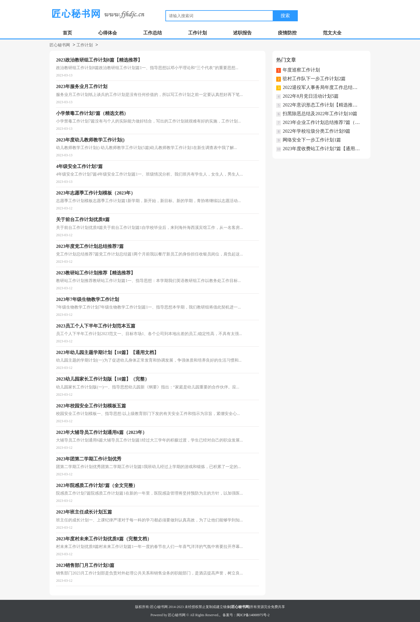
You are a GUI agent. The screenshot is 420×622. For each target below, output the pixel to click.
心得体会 (107, 32)
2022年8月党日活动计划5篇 (311, 96)
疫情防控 (287, 32)
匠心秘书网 (60, 45)
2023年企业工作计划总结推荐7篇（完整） (326, 122)
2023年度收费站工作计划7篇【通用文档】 (326, 148)
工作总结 (152, 32)
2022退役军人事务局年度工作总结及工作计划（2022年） (341, 87)
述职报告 (242, 32)
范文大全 (332, 32)
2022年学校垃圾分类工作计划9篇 (316, 131)
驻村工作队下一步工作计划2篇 (314, 78)
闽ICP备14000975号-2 (253, 615)
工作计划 (197, 32)
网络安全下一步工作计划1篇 (312, 139)
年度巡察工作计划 (301, 69)
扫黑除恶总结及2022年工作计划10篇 (320, 113)
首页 (67, 32)
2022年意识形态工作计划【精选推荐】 (322, 104)
